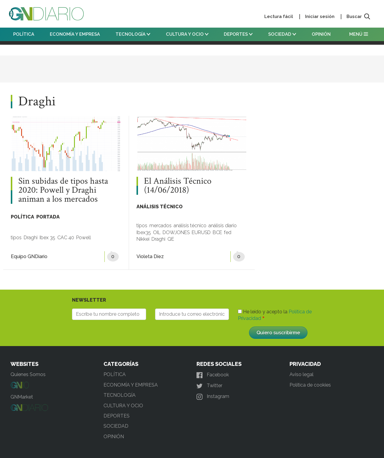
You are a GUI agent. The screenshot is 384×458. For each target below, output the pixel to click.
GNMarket (21, 397)
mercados (160, 225)
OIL (156, 232)
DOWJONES (176, 232)
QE (170, 239)
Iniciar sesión (319, 16)
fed (227, 232)
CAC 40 (65, 237)
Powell (83, 237)
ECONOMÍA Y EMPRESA (75, 34)
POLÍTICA (23, 34)
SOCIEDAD (282, 34)
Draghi (31, 237)
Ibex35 (143, 232)
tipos (16, 237)
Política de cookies (310, 385)
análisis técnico (190, 225)
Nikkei (142, 239)
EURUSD (201, 232)
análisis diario (222, 225)
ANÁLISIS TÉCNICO (159, 206)
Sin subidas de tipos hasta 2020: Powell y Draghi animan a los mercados (63, 190)
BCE (217, 232)
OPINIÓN (321, 34)
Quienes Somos (28, 374)
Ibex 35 (47, 237)
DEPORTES (238, 34)
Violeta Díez (150, 256)
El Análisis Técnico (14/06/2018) (178, 186)
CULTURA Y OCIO (187, 34)
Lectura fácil (278, 16)
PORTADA (48, 217)
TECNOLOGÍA (133, 34)
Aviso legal (302, 374)
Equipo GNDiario (29, 256)
